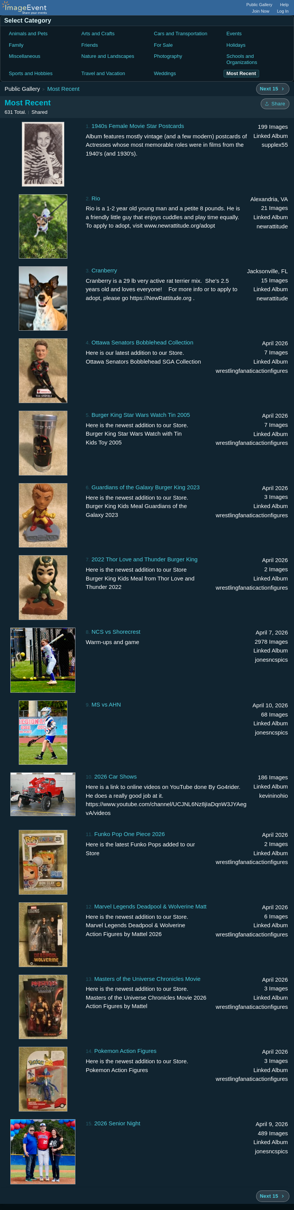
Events (234, 33)
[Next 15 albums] (272, 89)
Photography (168, 56)
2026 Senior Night (117, 1123)
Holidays (236, 45)
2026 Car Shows (115, 776)
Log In (283, 11)
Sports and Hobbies (30, 73)
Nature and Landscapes (108, 56)
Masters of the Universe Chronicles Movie (147, 979)
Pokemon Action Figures (125, 1051)
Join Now (260, 11)
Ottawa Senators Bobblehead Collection (142, 342)
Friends (90, 45)
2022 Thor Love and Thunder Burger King (144, 559)
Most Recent (63, 88)
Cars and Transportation (180, 33)
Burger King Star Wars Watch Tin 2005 (140, 415)
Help (284, 4)
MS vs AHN (106, 704)
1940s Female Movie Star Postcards (137, 126)
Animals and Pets (28, 33)
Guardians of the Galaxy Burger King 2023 (145, 487)
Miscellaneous (24, 56)
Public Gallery (260, 4)
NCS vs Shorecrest (115, 631)
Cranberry (104, 270)
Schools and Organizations (242, 59)
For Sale (163, 45)
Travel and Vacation (103, 73)
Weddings (165, 73)
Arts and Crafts (98, 33)
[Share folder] (275, 103)
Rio (95, 198)
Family (16, 45)
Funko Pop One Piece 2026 (129, 834)
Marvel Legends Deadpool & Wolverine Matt (150, 906)
